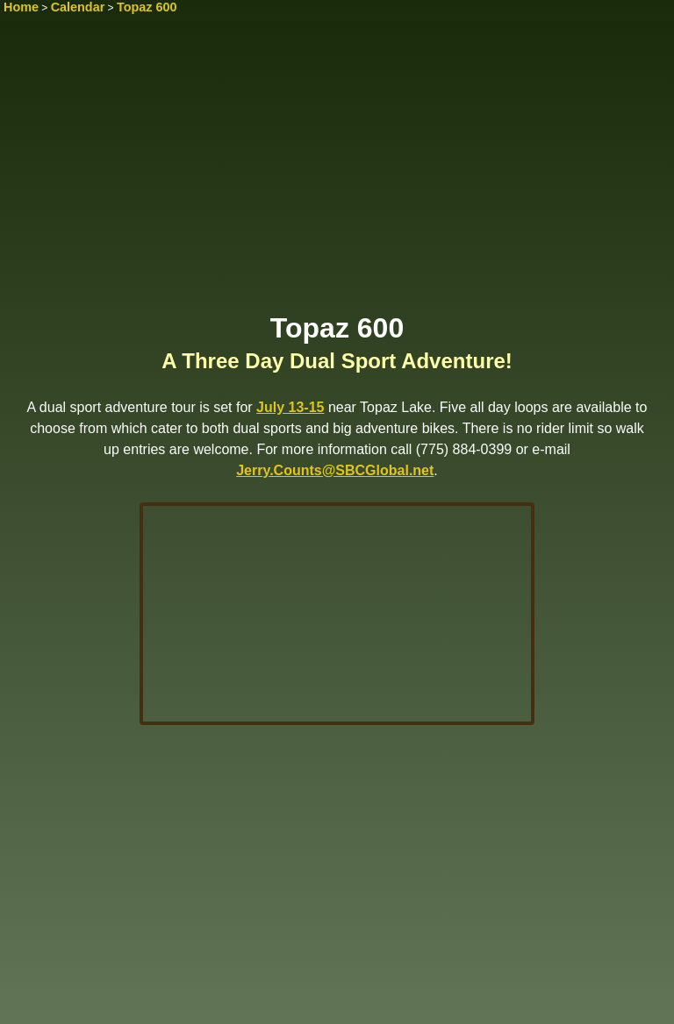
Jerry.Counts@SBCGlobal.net (335, 470)
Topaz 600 (147, 7)
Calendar (78, 7)
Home (21, 7)
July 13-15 (290, 407)
